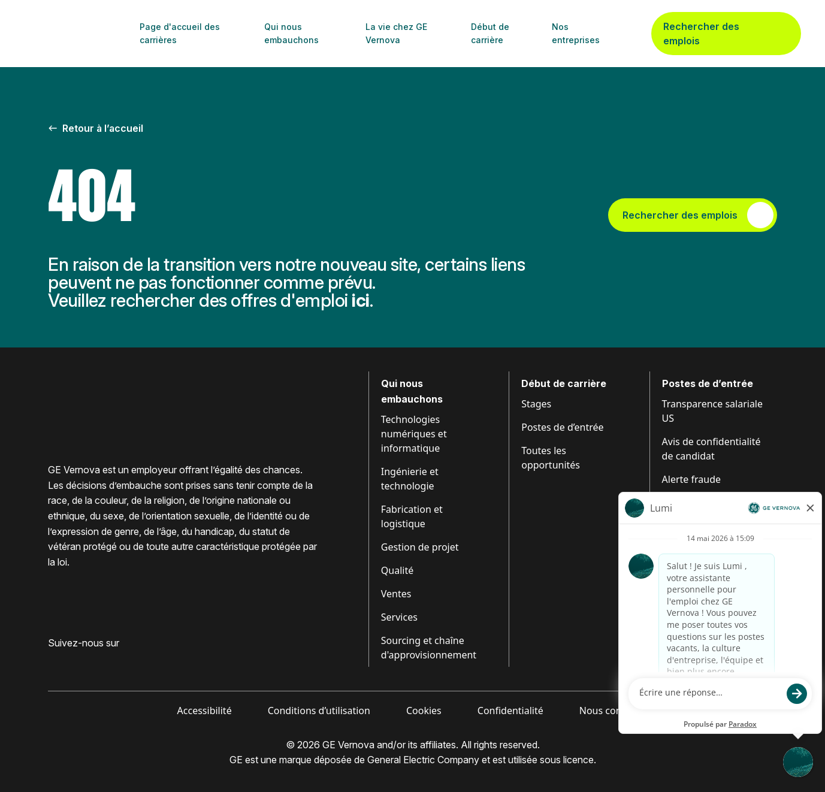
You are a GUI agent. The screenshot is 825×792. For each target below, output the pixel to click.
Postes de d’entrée (562, 427)
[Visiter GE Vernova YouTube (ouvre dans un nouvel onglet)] (119, 662)
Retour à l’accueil (95, 128)
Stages (536, 403)
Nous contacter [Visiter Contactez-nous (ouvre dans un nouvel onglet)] (613, 710)
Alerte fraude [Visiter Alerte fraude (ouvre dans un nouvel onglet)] (691, 479)
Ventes (396, 593)
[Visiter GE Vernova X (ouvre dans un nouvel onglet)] (143, 662)
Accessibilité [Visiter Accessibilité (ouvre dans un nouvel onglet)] (204, 710)
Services (399, 617)
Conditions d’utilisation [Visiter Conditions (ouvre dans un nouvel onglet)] (319, 710)
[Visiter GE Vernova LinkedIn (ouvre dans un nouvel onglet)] (74, 662)
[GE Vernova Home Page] (79, 33)
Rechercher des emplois (726, 33)
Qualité (397, 570)
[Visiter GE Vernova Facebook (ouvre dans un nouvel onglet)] (53, 662)
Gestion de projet (420, 547)
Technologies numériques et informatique (414, 434)
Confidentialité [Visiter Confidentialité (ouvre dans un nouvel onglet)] (510, 710)
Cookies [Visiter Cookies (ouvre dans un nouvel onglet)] (424, 710)
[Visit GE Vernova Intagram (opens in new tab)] (96, 662)
